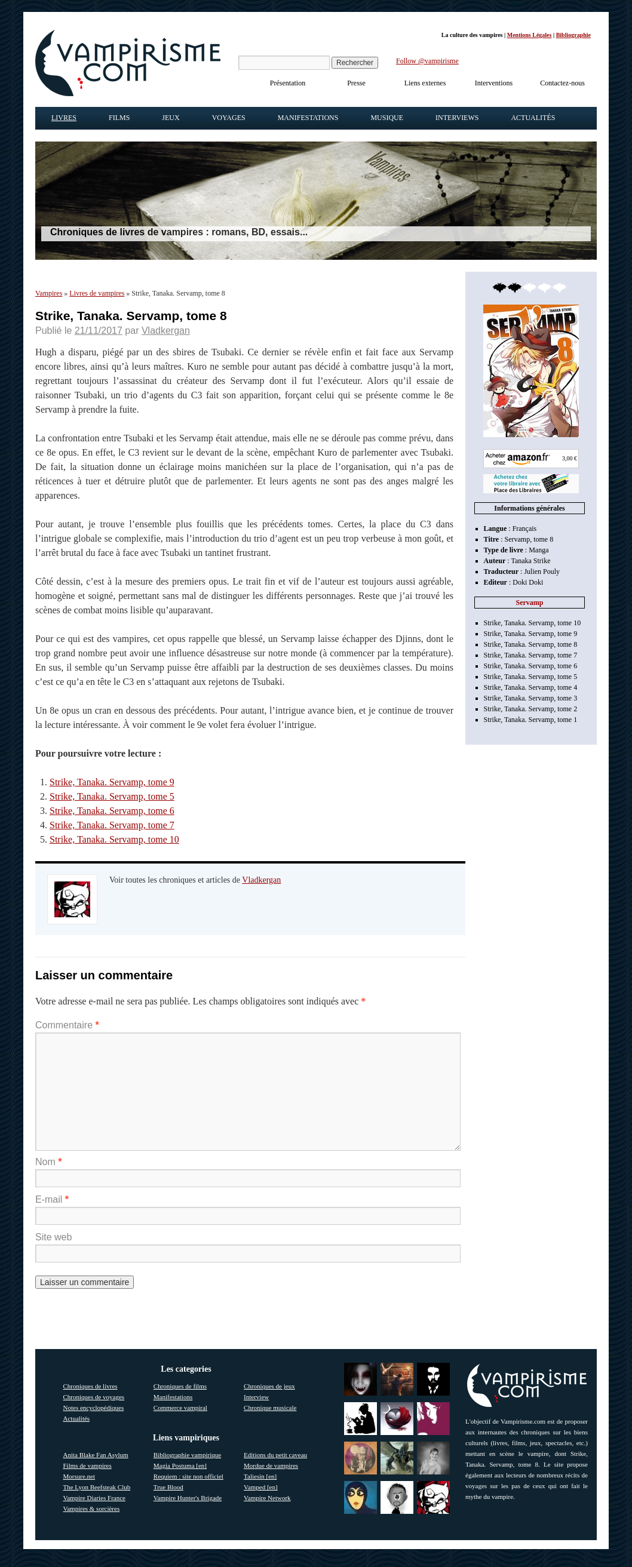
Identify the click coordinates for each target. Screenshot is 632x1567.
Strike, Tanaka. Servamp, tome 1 (531, 719)
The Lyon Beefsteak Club (97, 1487)
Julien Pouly (542, 571)
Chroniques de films (180, 1386)
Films (119, 117)
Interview (256, 1396)
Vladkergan (166, 330)
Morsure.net (79, 1476)
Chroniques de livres (90, 1386)
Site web (53, 1237)
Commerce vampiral (180, 1407)
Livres (63, 117)
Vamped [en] (261, 1487)
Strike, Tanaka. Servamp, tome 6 (112, 811)
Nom (48, 1162)
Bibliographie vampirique (187, 1454)
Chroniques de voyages (94, 1396)
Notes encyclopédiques (93, 1407)
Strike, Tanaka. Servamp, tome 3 (531, 698)
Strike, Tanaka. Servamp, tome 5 (112, 796)
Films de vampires (87, 1465)
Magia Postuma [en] (180, 1465)
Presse (356, 83)
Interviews (456, 117)
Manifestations (308, 117)
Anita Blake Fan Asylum (95, 1454)
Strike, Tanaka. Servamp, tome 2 (531, 709)
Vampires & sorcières (91, 1508)
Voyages (229, 117)
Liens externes (425, 83)
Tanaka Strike (530, 561)
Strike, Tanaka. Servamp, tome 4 (531, 687)
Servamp (530, 602)
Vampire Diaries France (94, 1497)
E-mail (52, 1199)
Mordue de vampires (271, 1465)
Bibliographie (573, 35)
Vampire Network (267, 1497)
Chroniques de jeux (269, 1386)
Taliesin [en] (260, 1476)
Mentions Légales (529, 35)
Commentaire (67, 1025)
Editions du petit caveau (275, 1454)
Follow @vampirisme (427, 61)
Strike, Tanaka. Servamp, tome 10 (114, 839)
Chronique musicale (270, 1407)
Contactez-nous (562, 83)
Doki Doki (528, 582)
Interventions (494, 83)
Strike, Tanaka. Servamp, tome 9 (112, 782)
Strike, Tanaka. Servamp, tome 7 (112, 825)
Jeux (170, 117)
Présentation (287, 83)
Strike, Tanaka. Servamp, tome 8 (531, 644)
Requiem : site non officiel (188, 1476)
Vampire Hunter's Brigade (188, 1497)
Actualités (533, 117)
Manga (538, 550)
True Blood (168, 1487)
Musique (386, 117)
